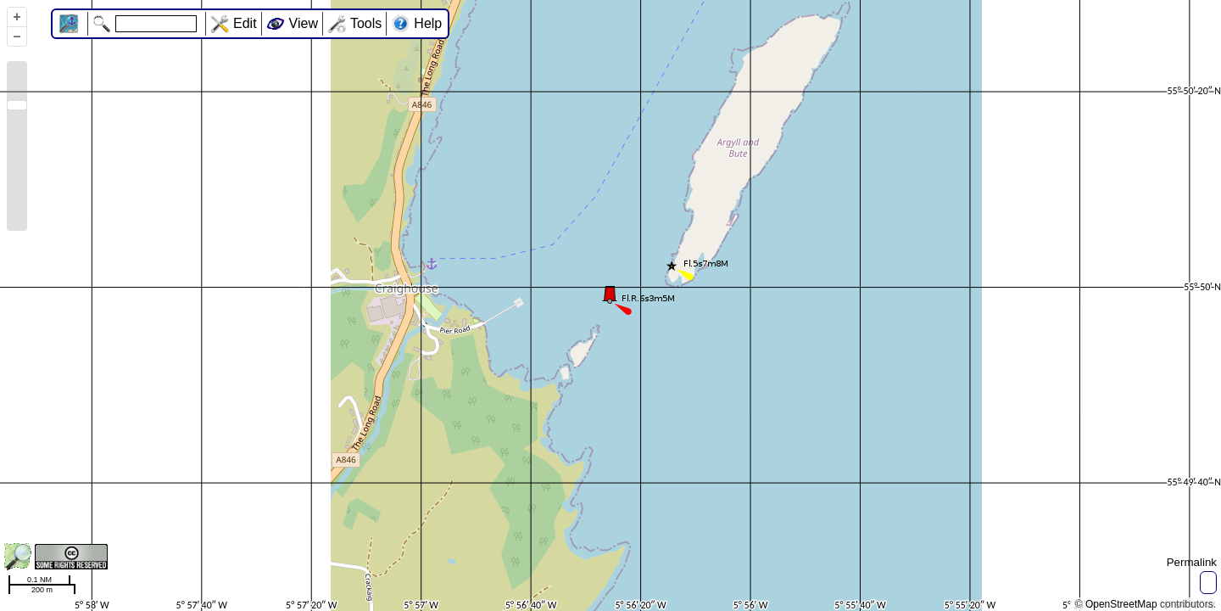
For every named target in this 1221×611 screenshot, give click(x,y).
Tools (366, 23)
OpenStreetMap (1121, 604)
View (303, 23)
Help (428, 23)
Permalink (1192, 562)
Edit (245, 23)
